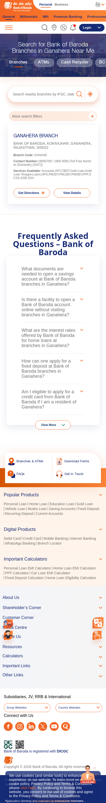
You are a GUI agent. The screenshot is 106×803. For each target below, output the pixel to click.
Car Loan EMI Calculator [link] (50, 573)
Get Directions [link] (31, 193)
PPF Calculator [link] (17, 573)
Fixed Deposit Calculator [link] (24, 578)
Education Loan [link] (62, 504)
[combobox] (98, 623)
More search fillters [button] (54, 116)
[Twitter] (42, 726)
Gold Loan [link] (85, 504)
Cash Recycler (75, 63)
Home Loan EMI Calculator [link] (74, 568)
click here (28, 788)
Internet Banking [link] (83, 538)
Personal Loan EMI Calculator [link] (27, 568)
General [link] (9, 17)
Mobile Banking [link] (56, 538)
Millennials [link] (29, 17)
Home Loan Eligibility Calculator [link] (71, 578)
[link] (54, 27)
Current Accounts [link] (49, 513)
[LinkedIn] (31, 726)
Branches (18, 63)
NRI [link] (46, 17)
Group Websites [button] (17, 707)
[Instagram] (19, 726)
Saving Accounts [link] (62, 509)
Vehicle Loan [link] (15, 509)
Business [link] (61, 4)
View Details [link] (72, 193)
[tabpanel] (53, 509)
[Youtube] (54, 726)
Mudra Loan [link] (37, 509)
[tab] (53, 494)
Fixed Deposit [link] (88, 509)
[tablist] (53, 534)
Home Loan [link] (38, 504)
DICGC (62, 751)
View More (48, 425)
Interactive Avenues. (69, 800)
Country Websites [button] (69, 707)
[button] (45, 27)
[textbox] (41, 94)
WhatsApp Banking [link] (20, 543)
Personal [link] (45, 4)
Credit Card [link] (32, 538)
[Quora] (65, 726)
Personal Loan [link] (15, 504)
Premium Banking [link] (68, 17)
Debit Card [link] (12, 538)
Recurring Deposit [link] (19, 513)
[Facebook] (8, 726)
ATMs (43, 63)
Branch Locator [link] (50, 543)
